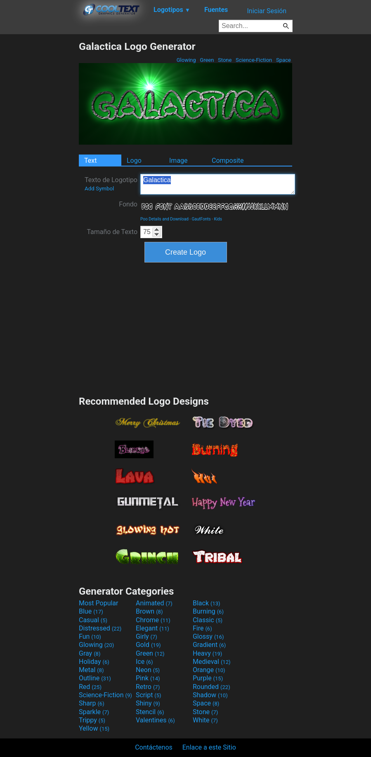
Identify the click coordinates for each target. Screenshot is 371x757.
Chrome (153, 620)
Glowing (186, 60)
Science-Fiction (254, 60)
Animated (154, 603)
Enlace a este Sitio (209, 747)
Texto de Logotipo (111, 184)
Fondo (128, 204)
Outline (95, 678)
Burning (208, 611)
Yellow (94, 728)
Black (206, 603)
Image (178, 160)
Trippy (92, 720)
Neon (148, 670)
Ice (144, 662)
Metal (91, 670)
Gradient (209, 645)
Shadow (210, 695)
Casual (93, 620)
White (205, 720)
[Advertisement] (39, 164)
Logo (134, 160)
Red (90, 687)
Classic (207, 620)
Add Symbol (99, 188)
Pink (148, 678)
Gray (89, 653)
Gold (148, 645)
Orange (209, 670)
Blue (91, 611)
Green (206, 60)
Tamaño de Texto (112, 232)
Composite (228, 160)
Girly (146, 636)
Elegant (152, 628)
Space (283, 60)
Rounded (211, 687)
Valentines (155, 720)
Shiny (148, 703)
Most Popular (98, 603)
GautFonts (201, 219)
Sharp (91, 703)
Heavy (207, 653)
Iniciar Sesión (266, 11)
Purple (208, 678)
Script (148, 695)
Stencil (150, 712)
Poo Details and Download (164, 219)
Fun (90, 636)
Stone (225, 60)
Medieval (212, 662)
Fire (202, 628)
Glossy (208, 636)
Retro (148, 687)
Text (90, 160)
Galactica (217, 184)
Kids (218, 219)
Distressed (100, 628)
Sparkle (94, 712)
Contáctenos (154, 747)
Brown (149, 611)
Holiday (94, 662)
